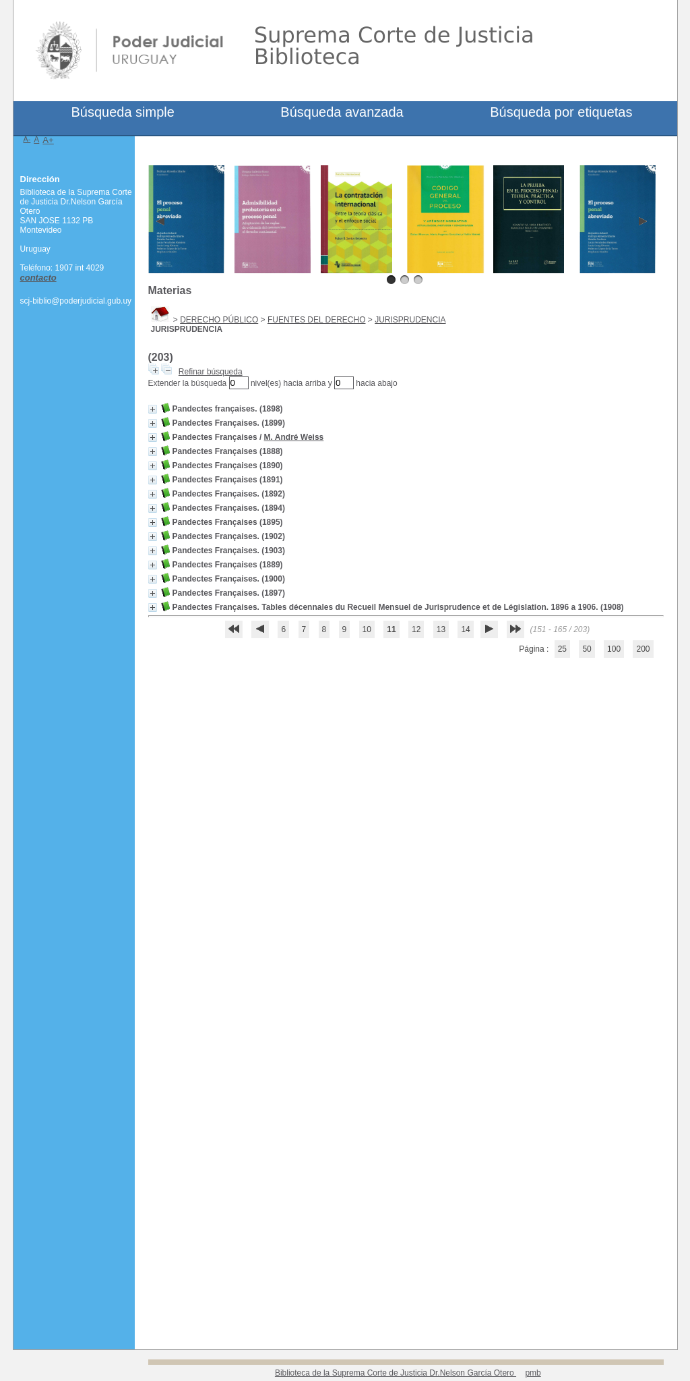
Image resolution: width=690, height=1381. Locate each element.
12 (416, 629)
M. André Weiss (294, 437)
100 (614, 649)
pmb (532, 1373)
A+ (48, 140)
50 (586, 649)
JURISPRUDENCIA (410, 320)
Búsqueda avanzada (341, 112)
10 (367, 629)
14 (465, 629)
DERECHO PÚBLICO (219, 320)
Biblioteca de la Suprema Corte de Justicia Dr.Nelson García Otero (395, 1373)
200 (643, 649)
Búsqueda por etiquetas (561, 112)
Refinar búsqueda (211, 371)
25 (562, 649)
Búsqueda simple (122, 112)
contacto (38, 278)
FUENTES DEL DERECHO (317, 320)
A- (27, 139)
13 (441, 629)
